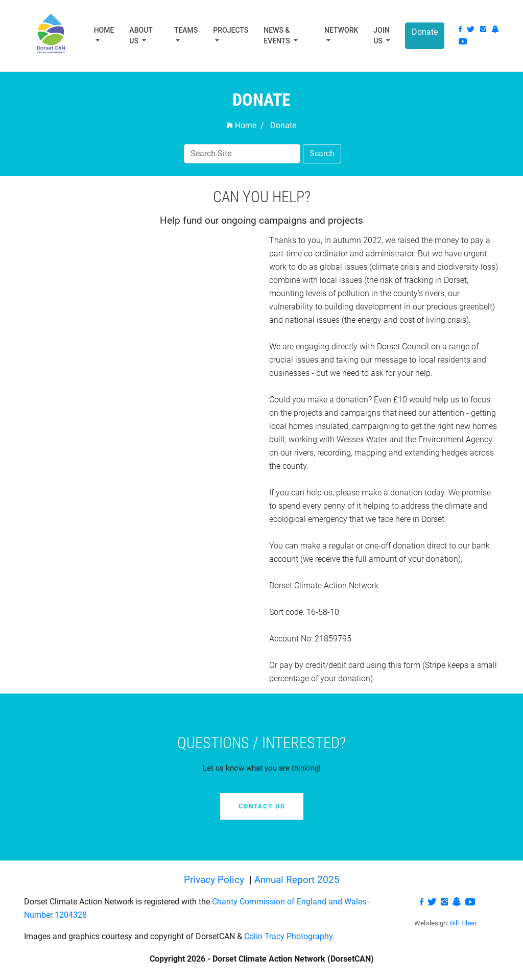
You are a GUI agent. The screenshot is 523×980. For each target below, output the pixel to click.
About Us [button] (140, 35)
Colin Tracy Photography (288, 936)
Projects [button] (230, 30)
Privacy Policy (215, 880)
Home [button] (104, 30)
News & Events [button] (278, 35)
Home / (245, 125)
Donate (425, 32)
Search (322, 153)
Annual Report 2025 (297, 880)
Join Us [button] (381, 35)
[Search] (242, 153)
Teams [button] (186, 30)
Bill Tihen (463, 923)
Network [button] (341, 30)
